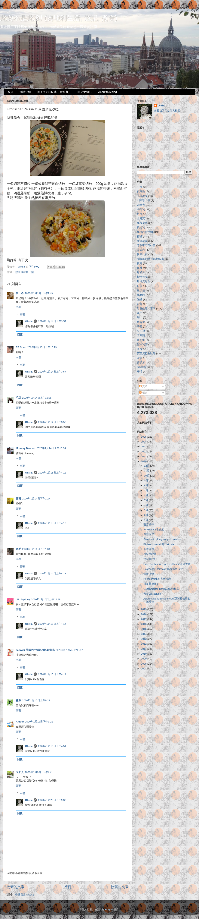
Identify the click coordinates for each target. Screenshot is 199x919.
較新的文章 (15, 887)
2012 (144, 643)
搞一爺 (20, 293)
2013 (144, 638)
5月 (146, 500)
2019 (144, 609)
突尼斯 (141, 330)
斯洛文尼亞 (143, 281)
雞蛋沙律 (148, 524)
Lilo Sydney (23, 599)
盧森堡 (141, 321)
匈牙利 (141, 209)
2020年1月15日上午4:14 (52, 623)
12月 (147, 465)
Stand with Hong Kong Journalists (162, 539)
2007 (144, 668)
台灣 (139, 213)
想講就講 (142, 241)
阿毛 (18, 549)
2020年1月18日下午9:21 (39, 721)
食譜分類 (25, 91)
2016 (144, 624)
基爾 (18, 498)
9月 (146, 480)
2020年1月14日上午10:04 (51, 448)
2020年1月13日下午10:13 (42, 347)
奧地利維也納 (145, 232)
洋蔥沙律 (148, 574)
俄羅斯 (141, 191)
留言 (143, 392)
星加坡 (141, 290)
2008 (144, 663)
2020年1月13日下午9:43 (39, 293)
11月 (147, 470)
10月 (147, 475)
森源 (18, 700)
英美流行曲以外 (146, 353)
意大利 (141, 249)
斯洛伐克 (142, 276)
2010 (144, 653)
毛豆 (18, 397)
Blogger (109, 909)
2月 (146, 515)
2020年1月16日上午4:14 (52, 674)
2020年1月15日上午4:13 (52, 472)
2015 (144, 629)
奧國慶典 (142, 223)
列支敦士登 (143, 200)
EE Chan (21, 347)
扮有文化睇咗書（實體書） (54, 91)
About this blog (107, 91)
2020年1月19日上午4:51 (52, 746)
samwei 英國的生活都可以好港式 (35, 650)
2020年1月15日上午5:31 (70, 650)
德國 (139, 236)
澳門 (139, 313)
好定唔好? (149, 559)
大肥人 (20, 772)
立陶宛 (141, 335)
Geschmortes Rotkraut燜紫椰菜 (161, 588)
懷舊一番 (142, 254)
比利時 (141, 295)
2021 (144, 456)
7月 (146, 490)
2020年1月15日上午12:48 (45, 599)
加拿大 (141, 204)
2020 (144, 461)
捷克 (139, 263)
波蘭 (139, 304)
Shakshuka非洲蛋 (153, 529)
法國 (139, 299)
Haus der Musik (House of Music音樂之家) (167, 564)
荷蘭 (139, 358)
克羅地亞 (142, 195)
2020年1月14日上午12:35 (36, 397)
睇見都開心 (85, 91)
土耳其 (141, 218)
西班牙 (141, 362)
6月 (146, 495)
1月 (146, 520)
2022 (144, 451)
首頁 (10, 91)
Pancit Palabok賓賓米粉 (157, 579)
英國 (139, 349)
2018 (144, 614)
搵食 (139, 267)
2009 (144, 658)
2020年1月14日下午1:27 (36, 498)
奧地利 (141, 227)
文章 (143, 386)
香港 (139, 371)
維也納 (141, 339)
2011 (144, 648)
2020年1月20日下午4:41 (39, 772)
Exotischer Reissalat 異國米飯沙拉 (163, 569)
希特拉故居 (150, 554)
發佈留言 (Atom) (24, 894)
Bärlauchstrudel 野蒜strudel (159, 544)
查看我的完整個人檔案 (167, 110)
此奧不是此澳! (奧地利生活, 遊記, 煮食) (58, 18)
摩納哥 (141, 272)
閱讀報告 (142, 367)
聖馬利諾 (142, 344)
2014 (144, 634)
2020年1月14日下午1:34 (36, 549)
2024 (144, 441)
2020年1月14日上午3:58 (52, 422)
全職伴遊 (148, 549)
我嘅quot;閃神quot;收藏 (150, 258)
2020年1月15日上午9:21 (36, 700)
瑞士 (139, 317)
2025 (144, 436)
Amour (20, 721)
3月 (146, 510)
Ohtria (29, 321)
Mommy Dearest (25, 448)
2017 (144, 619)
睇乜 (139, 326)
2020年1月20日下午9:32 (52, 800)
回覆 (18, 307)
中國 (139, 186)
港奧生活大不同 (146, 308)
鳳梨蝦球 (148, 534)
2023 (144, 446)
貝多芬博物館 (151, 583)
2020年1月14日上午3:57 (52, 321)
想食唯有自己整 (24, 272)
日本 (139, 286)
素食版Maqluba (152, 593)
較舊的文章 (120, 887)
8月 (146, 485)
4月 (146, 505)
